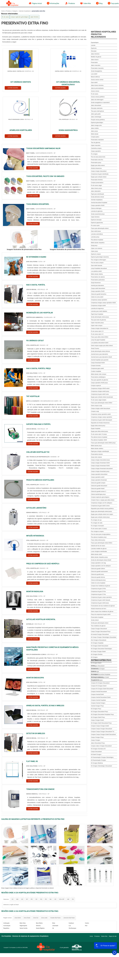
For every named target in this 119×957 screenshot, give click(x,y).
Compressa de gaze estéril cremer (100, 505)
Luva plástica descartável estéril (99, 342)
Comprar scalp (95, 411)
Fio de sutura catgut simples (98, 400)
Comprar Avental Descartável (99, 691)
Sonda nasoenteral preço (98, 214)
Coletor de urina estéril (97, 297)
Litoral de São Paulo (69, 868)
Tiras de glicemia (95, 142)
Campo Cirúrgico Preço (97, 737)
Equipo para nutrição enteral (98, 177)
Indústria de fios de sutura (98, 545)
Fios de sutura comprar (97, 262)
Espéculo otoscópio (96, 219)
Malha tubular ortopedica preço (99, 557)
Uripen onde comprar (96, 325)
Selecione (6, 849)
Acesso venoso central (97, 79)
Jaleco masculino (95, 65)
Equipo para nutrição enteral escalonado (102, 397)
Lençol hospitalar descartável (99, 268)
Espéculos (94, 48)
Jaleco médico (95, 128)
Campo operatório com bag (98, 563)
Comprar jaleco (95, 137)
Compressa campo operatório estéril (101, 414)
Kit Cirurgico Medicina (97, 763)
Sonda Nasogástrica (96, 71)
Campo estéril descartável (98, 288)
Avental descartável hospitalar (99, 202)
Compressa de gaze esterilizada (99, 174)
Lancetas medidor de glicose (99, 548)
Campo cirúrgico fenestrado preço (100, 471)
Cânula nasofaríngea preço (98, 494)
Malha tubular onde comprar (98, 374)
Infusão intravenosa (96, 168)
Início (91, 886)
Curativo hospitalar (96, 371)
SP (27, 849)
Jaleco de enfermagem (97, 99)
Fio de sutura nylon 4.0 (97, 334)
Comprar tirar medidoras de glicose (100, 585)
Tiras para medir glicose (97, 111)
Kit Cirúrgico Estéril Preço (98, 717)
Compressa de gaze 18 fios (98, 588)
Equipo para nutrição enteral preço (100, 517)
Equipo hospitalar (95, 428)
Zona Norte (18, 868)
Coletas (93, 665)
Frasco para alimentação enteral (99, 228)
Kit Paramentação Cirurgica (98, 760)
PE (46, 849)
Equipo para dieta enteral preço (99, 431)
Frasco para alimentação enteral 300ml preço (103, 443)
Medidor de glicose (96, 56)
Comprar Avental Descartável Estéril (101, 697)
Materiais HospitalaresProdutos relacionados (103, 34)
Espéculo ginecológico (97, 122)
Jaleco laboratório (96, 191)
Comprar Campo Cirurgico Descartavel (101, 728)
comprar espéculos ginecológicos (20, 17)
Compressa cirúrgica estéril (98, 305)
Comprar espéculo (96, 385)
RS (41, 849)
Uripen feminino (95, 217)
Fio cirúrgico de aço (96, 520)
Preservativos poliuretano (98, 280)
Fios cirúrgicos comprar (97, 531)
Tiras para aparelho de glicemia (99, 380)
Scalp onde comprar (96, 457)
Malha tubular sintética (97, 448)
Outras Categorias (101, 660)
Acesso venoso (95, 91)
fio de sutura (5, 17)
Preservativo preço (96, 162)
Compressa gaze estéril (97, 368)
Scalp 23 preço (95, 348)
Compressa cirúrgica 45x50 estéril (100, 388)
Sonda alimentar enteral (97, 197)
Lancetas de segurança (97, 308)
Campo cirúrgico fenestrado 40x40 (100, 463)
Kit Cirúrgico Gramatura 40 (98, 748)
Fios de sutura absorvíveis (98, 157)
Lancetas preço (95, 237)
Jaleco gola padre (96, 114)
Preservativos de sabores (98, 277)
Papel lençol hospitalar (97, 314)
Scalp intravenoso (96, 282)
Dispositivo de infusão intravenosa (100, 423)
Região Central (7, 868)
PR (32, 849)
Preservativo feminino (97, 179)
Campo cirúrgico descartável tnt (99, 328)
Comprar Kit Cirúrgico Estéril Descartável (102, 688)
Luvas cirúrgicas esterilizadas (99, 551)
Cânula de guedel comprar (98, 483)
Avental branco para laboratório (99, 354)
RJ (12, 849)
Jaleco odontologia (96, 117)
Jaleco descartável (96, 105)
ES (22, 849)
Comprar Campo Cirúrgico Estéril (100, 726)
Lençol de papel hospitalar (98, 340)
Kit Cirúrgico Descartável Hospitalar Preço (102, 714)
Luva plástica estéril (96, 271)
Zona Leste (44, 868)
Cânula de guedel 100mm (98, 568)
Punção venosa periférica (98, 119)
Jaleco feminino (95, 54)
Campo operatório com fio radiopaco (101, 565)
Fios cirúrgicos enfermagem (98, 260)
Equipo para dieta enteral (98, 165)
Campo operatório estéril (97, 477)
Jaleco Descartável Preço (98, 743)
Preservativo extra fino (97, 159)
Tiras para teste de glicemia (98, 320)
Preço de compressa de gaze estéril (100, 614)
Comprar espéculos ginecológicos (100, 497)
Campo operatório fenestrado (99, 480)
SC (36, 849)
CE (55, 849)
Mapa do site (112, 886)
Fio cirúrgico (94, 154)
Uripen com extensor (96, 248)
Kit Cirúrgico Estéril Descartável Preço (101, 723)
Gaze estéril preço (96, 231)
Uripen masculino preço (97, 322)
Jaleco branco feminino (97, 85)
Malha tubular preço (96, 445)
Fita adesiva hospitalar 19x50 (99, 440)
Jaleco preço (94, 131)
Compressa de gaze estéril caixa (100, 394)
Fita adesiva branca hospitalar (99, 437)
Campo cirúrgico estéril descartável (100, 408)
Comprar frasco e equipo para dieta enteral (102, 500)
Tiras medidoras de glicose (98, 626)
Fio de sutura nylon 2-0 (97, 331)
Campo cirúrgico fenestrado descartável (102, 468)
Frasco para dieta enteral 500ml (99, 337)
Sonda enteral (95, 620)
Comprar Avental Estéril (97, 694)
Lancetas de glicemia (96, 211)
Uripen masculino (95, 145)
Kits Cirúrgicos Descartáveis (98, 640)
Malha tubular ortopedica (97, 242)
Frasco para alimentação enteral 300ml (101, 402)
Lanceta (93, 45)
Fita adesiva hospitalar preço (99, 537)
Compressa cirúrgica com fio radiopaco (101, 503)
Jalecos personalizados (97, 88)
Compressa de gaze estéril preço (100, 603)
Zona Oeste (27, 868)
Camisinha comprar (96, 148)
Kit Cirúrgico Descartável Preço (99, 711)
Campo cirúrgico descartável (98, 171)
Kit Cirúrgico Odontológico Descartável (101, 766)
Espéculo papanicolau (97, 222)
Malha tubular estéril (96, 554)
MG (17, 849)
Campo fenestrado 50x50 (98, 362)
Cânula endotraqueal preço (98, 580)
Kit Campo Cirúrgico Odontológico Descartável (103, 637)
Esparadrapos (95, 42)
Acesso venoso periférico (98, 97)
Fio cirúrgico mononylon (97, 525)
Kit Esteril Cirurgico (96, 754)
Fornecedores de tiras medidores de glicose (103, 606)
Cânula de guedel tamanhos (98, 294)
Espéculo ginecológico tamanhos (100, 257)
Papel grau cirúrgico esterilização (100, 451)
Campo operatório (96, 151)
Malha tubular (94, 134)
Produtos (70, 3)
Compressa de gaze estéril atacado (100, 600)
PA (73, 849)
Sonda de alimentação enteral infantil (101, 560)
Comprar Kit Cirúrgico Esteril (98, 686)
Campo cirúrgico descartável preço (100, 460)
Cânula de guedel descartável (99, 485)
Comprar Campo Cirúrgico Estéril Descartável (103, 734)
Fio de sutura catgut (96, 185)
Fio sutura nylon (95, 225)
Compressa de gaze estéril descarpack (101, 420)
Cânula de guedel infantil (97, 488)
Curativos (93, 671)
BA (50, 849)
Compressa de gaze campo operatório (101, 597)
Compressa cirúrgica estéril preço (100, 391)
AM (68, 849)
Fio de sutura (94, 94)
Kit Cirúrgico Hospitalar (97, 643)
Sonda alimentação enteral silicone (100, 351)
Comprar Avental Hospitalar (98, 700)
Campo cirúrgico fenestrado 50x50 (100, 465)
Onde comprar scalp (96, 405)
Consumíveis (94, 668)
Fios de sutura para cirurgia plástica (100, 534)
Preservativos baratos (97, 454)
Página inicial (35, 3)
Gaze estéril (94, 82)
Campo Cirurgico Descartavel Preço (100, 631)
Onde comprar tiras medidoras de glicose (102, 611)
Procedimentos (95, 680)
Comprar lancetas (96, 365)
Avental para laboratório (97, 285)
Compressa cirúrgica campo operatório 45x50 (103, 302)
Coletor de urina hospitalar (98, 583)
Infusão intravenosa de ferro (98, 608)
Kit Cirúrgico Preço (96, 708)
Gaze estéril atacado (96, 265)
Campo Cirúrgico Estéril (97, 720)
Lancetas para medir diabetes (99, 311)
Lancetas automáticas (97, 234)
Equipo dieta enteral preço (98, 425)
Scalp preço (94, 245)
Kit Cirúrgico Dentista (96, 654)
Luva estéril (94, 74)
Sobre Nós (85, 3)
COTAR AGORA (12, 87)
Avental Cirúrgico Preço (97, 706)
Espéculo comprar (96, 254)
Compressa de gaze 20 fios (98, 591)
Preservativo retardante (97, 139)
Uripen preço (94, 251)
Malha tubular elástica (97, 274)
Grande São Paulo (55, 868)
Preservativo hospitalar (97, 617)
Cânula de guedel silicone (98, 577)
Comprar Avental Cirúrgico (98, 703)
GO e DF (61, 849)
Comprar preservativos (97, 182)
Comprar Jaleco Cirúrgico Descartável (101, 746)
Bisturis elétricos (95, 77)
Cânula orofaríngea (96, 208)
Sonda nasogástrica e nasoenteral (100, 102)
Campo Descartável (96, 751)
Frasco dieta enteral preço (98, 540)
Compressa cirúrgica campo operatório (101, 417)
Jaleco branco (95, 59)
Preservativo (94, 62)
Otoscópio (93, 51)
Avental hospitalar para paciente (99, 360)
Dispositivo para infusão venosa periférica (102, 508)
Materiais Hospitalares (97, 677)
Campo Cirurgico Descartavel (99, 628)
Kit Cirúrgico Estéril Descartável (99, 646)
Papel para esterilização (97, 194)
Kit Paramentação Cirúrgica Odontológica (102, 757)
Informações (53, 3)
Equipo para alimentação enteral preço (101, 511)
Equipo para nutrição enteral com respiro (102, 514)
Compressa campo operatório (99, 300)
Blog (99, 3)
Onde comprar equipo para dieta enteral (102, 345)
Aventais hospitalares (97, 199)
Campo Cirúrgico (95, 740)
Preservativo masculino (97, 68)
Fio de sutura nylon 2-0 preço (99, 528)
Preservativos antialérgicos (98, 377)
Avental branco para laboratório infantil (101, 357)
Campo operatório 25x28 (97, 291)
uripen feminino (34, 17)
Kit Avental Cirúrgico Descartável (100, 634)
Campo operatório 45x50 (97, 205)
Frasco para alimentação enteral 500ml (101, 543)
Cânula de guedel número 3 (98, 491)
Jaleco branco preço (96, 188)
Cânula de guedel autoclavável (99, 571)
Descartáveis (94, 674)
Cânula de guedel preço (97, 574)
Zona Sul (35, 868)
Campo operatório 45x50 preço (99, 382)
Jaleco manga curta (96, 125)
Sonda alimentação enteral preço (100, 317)
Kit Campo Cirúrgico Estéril (98, 651)
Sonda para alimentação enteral (99, 623)
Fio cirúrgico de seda (96, 523)
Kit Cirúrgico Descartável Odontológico (101, 648)
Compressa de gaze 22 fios (98, 594)
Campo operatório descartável (99, 474)
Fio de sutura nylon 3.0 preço (99, 434)
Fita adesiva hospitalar (97, 240)
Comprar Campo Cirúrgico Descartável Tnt (102, 731)
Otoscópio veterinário (96, 108)
